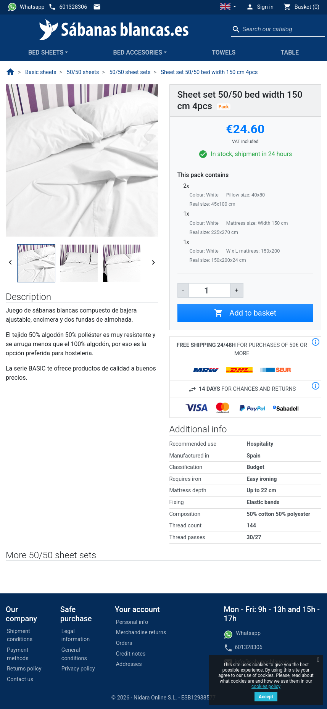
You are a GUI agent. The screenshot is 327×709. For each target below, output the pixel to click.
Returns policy (24, 668)
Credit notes (131, 654)
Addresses (129, 664)
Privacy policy (78, 668)
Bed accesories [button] (137, 52)
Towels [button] (223, 52)
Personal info (132, 622)
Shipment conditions (19, 635)
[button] (228, 7)
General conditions (74, 654)
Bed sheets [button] (45, 52)
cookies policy (265, 686)
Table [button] (289, 52)
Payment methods (18, 654)
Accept (266, 696)
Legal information (75, 635)
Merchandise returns (141, 632)
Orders (124, 643)
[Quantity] (209, 290)
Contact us (20, 679)
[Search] (278, 29)
